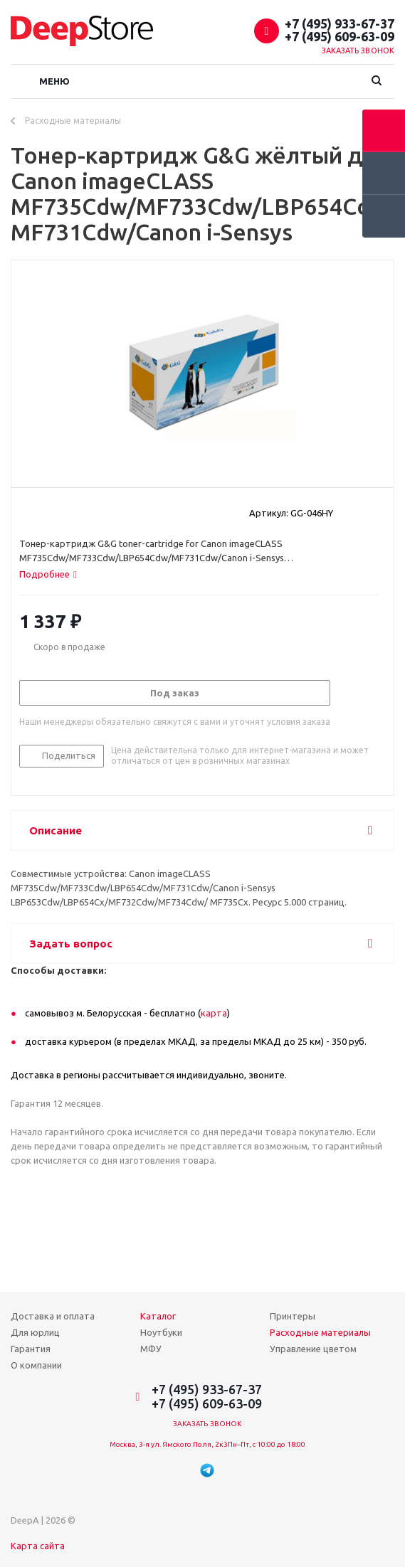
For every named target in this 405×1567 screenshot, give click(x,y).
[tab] (48, 574)
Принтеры (292, 1316)
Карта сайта (38, 1546)
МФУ (151, 1349)
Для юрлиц (35, 1332)
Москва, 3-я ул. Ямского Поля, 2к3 (169, 1444)
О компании (36, 1365)
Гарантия (31, 1349)
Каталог (158, 1316)
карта (214, 1013)
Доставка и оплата (53, 1316)
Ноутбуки (161, 1332)
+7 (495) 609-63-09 (339, 36)
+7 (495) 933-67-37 (339, 23)
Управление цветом (313, 1349)
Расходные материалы (320, 1332)
